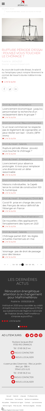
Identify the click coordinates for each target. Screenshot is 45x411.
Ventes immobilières (31, 399)
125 (16, 264)
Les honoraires (37, 402)
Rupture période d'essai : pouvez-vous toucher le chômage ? (20, 149)
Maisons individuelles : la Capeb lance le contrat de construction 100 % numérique (22, 187)
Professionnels (32, 396)
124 (13, 264)
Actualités (5, 402)
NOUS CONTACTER (24, 353)
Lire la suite (10, 82)
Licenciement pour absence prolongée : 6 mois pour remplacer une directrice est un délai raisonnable (21, 167)
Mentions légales (28, 406)
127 (23, 264)
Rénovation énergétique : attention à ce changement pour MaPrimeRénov (22, 294)
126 (20, 264)
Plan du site (17, 406)
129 (29, 264)
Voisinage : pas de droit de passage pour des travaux (22, 253)
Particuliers (9, 399)
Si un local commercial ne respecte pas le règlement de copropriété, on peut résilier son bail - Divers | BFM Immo (22, 131)
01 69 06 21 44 (24, 348)
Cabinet (15, 396)
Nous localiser (25, 357)
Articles (38, 406)
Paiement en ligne (16, 402)
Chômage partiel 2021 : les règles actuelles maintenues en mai (20, 237)
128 (26, 264)
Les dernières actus (22, 281)
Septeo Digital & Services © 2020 (12, 410)
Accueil (8, 396)
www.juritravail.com (20, 64)
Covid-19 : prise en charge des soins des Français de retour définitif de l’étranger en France (22, 205)
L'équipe (23, 396)
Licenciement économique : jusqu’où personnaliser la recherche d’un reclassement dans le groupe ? (23, 112)
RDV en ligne (7, 406)
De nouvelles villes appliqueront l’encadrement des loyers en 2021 (21, 222)
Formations (19, 399)
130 (32, 264)
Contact (27, 402)
